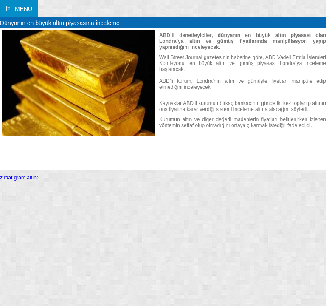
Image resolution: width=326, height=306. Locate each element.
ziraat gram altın (18, 178)
